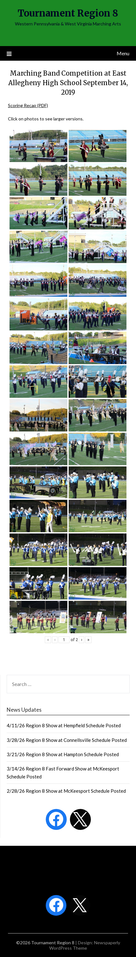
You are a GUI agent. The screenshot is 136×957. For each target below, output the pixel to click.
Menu (123, 53)
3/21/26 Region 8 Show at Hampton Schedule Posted (63, 754)
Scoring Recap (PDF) (28, 105)
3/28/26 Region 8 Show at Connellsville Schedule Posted (67, 740)
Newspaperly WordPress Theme (84, 945)
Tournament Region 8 (68, 13)
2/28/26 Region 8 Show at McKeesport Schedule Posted (66, 791)
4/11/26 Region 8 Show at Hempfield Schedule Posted (64, 725)
